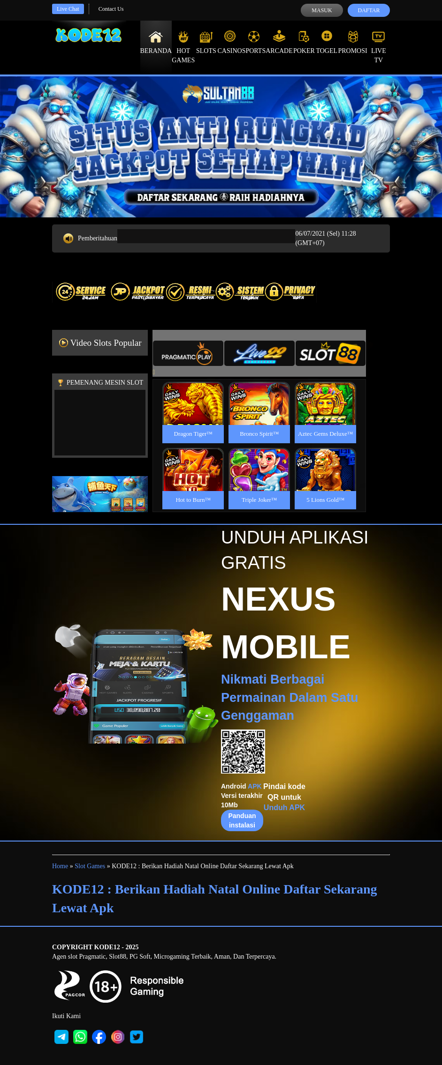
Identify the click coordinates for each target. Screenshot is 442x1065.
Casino (230, 42)
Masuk (322, 10)
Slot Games (90, 866)
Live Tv (378, 47)
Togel (326, 42)
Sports (254, 42)
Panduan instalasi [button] (242, 820)
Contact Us (111, 9)
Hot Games (183, 47)
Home (60, 866)
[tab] (188, 353)
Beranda (156, 42)
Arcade (279, 42)
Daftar (369, 10)
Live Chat (68, 9)
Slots (206, 42)
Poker (304, 42)
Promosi (352, 42)
